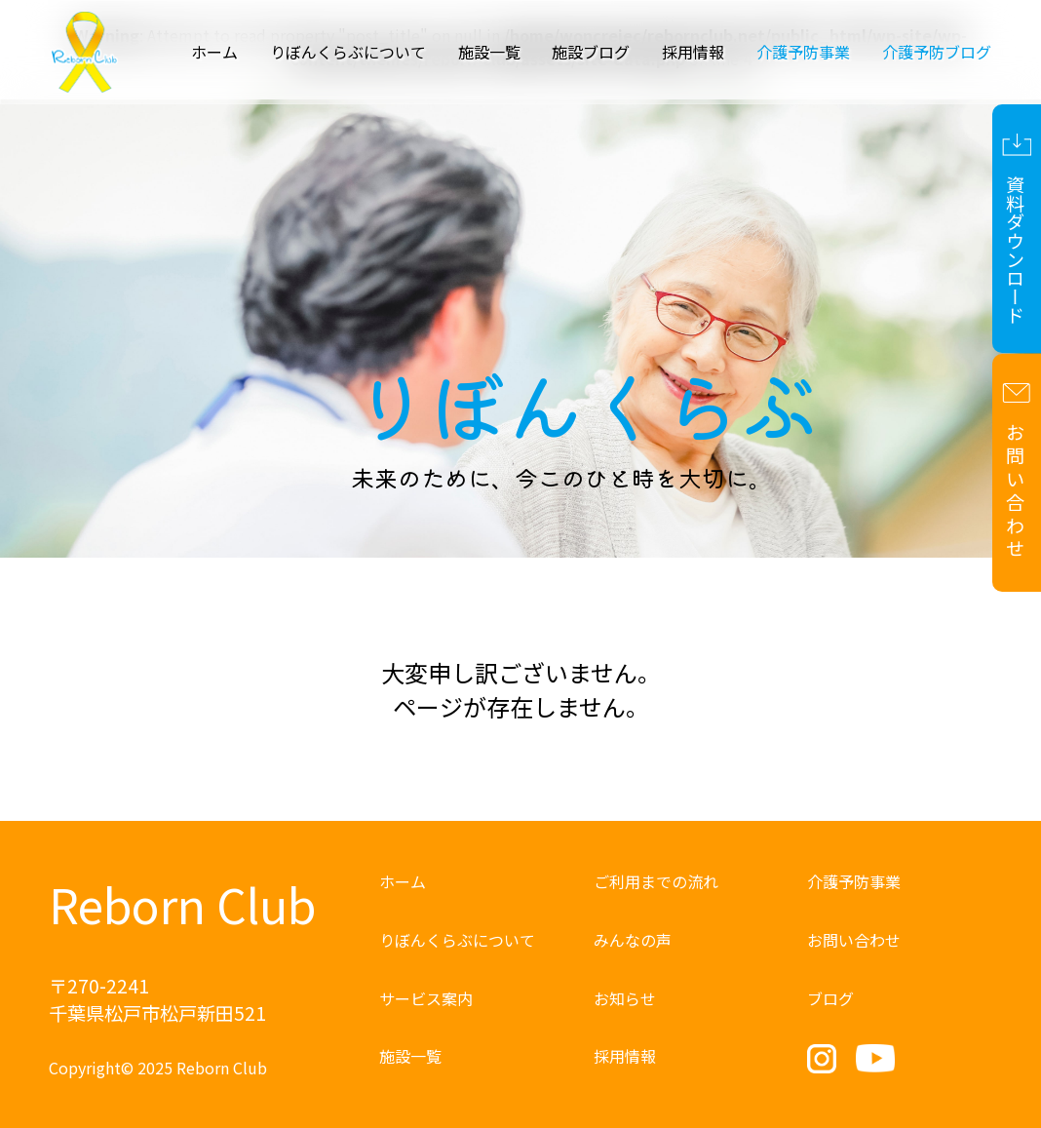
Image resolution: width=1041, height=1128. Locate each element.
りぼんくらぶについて (348, 51)
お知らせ (625, 998)
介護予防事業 (854, 881)
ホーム (214, 51)
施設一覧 (489, 51)
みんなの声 (633, 940)
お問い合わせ (854, 940)
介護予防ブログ (936, 51)
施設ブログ (591, 51)
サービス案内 (426, 998)
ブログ (830, 998)
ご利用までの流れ (656, 881)
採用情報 (693, 51)
